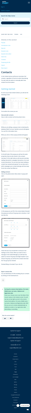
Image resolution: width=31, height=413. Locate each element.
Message (15, 384)
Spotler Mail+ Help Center (7, 34)
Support (15, 407)
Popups (3, 42)
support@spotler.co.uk (15, 348)
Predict (15, 389)
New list (3, 48)
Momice (15, 387)
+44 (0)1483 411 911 (15, 345)
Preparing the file (5, 62)
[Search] (15, 19)
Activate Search (15, 359)
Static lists (3, 56)
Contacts (3, 59)
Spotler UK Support (15, 340)
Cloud (15, 366)
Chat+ (15, 361)
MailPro (15, 382)
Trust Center (15, 402)
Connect (15, 364)
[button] (29, 2)
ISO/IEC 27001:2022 (15, 405)
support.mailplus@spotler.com (15, 338)
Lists (21, 34)
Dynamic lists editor (6, 54)
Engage (15, 371)
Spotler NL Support (15, 330)
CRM (15, 369)
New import (4, 68)
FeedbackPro (15, 374)
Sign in (3, 7)
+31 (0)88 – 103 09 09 (15, 335)
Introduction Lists (5, 45)
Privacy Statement (15, 397)
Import (3, 65)
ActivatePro (15, 356)
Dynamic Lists (4, 51)
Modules (16, 34)
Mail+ (15, 379)
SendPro (15, 392)
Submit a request (5, 10)
